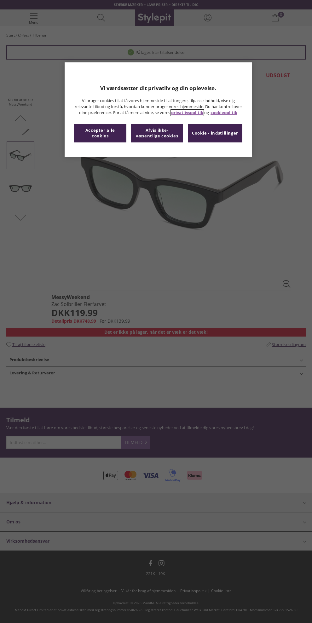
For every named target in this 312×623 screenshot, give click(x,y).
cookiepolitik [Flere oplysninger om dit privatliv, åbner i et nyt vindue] (224, 112)
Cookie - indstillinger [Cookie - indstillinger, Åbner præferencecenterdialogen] (215, 133)
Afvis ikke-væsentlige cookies (157, 133)
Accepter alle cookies (100, 133)
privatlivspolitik (187, 112)
